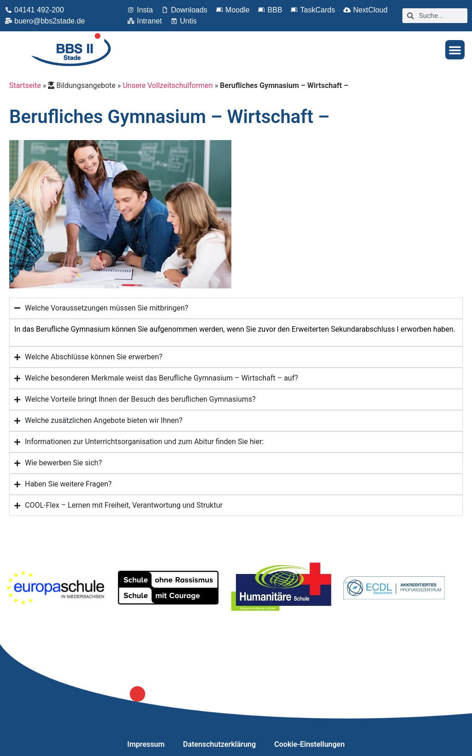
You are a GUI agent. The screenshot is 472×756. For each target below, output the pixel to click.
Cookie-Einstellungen (309, 744)
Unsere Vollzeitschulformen (167, 85)
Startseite (25, 85)
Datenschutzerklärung (219, 744)
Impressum (146, 744)
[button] (454, 49)
